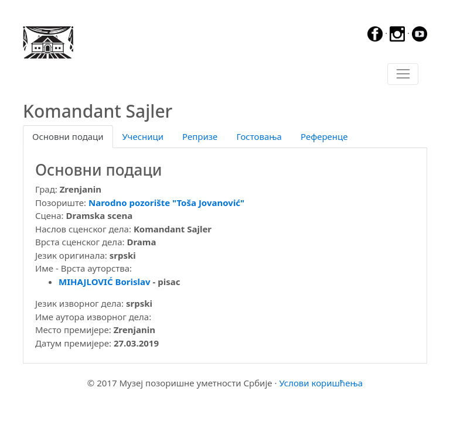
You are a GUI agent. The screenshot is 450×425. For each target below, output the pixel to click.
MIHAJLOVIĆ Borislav (105, 281)
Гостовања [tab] (259, 136)
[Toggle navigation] (402, 74)
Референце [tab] (324, 136)
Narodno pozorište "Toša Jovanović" (166, 202)
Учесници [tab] (142, 136)
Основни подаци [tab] (68, 136)
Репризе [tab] (199, 136)
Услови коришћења (321, 383)
